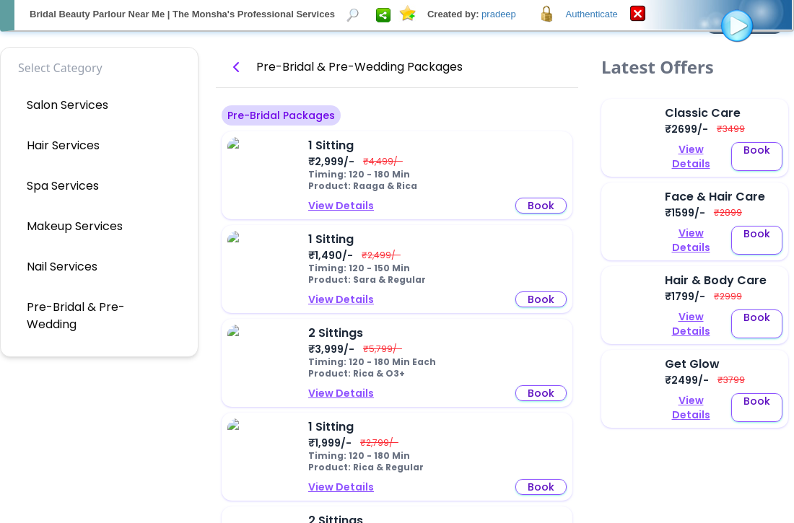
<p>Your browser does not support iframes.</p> (397, 261)
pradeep (498, 14)
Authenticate (592, 14)
